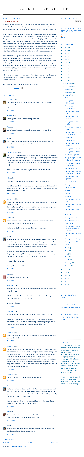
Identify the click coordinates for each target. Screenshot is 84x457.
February (68, 263)
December (68, 83)
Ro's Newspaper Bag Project (70, 307)
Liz (8, 274)
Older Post (54, 442)
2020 (65, 59)
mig (8, 178)
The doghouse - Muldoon (73, 152)
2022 (65, 53)
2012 (65, 80)
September (69, 92)
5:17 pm (10, 327)
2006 (65, 284)
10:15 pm (11, 420)
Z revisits (68, 196)
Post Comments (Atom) (20, 446)
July (66, 248)
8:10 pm (10, 122)
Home (30, 442)
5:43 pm (10, 341)
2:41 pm (10, 280)
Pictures (67, 193)
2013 (65, 77)
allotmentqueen (12, 152)
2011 (65, 269)
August (67, 95)
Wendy (9, 217)
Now (66, 98)
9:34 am (10, 231)
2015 (65, 71)
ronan (63, 37)
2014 (65, 74)
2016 (65, 68)
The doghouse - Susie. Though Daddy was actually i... (72, 228)
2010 (65, 272)
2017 (65, 65)
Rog (8, 127)
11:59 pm (11, 194)
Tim (8, 411)
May (66, 254)
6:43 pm (10, 380)
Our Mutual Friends (71, 168)
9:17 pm (10, 147)
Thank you (68, 137)
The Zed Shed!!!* (70, 182)
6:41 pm (10, 369)
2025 (65, 50)
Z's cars (67, 190)
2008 (65, 278)
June (67, 251)
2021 (65, 56)
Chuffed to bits (69, 215)
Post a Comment (8, 439)
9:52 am (10, 269)
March (67, 260)
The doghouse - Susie (72, 218)
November (68, 86)
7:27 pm (10, 110)
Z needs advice (70, 140)
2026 (65, 47)
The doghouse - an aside (73, 149)
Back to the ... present (72, 155)
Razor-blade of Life (42, 9)
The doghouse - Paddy (72, 239)
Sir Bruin (10, 115)
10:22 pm (11, 173)
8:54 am (10, 434)
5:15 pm (10, 306)
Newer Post (6, 442)
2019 (65, 62)
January (68, 266)
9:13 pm (10, 133)
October (68, 89)
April (66, 257)
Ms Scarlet (10, 99)
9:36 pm (10, 406)
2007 (65, 281)
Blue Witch (10, 285)
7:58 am (10, 212)
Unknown (10, 199)
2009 (65, 275)
